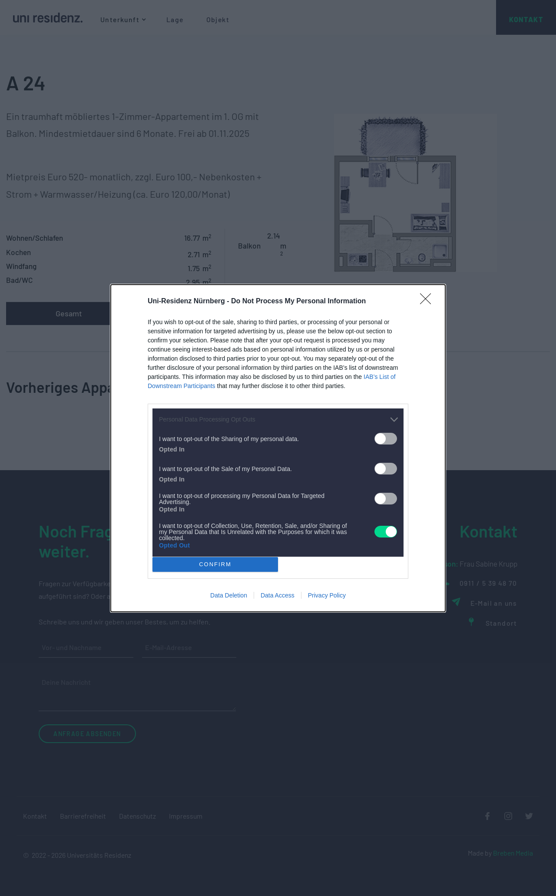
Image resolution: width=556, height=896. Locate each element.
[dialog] (278, 448)
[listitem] (278, 419)
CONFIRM (215, 564)
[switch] (385, 439)
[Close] (428, 301)
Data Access (278, 595)
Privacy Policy (327, 595)
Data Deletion (228, 595)
